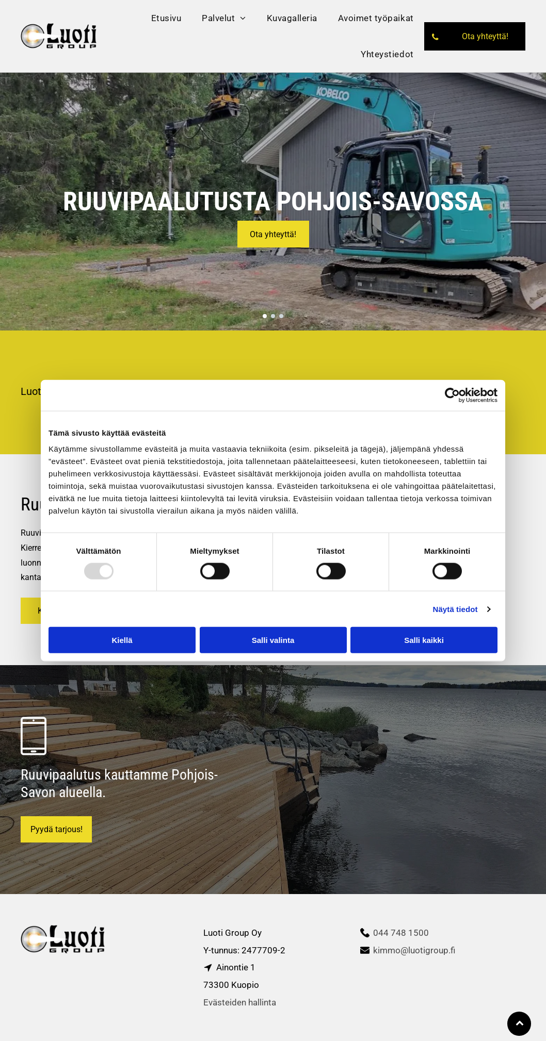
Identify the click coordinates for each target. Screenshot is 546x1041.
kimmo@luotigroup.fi (414, 950)
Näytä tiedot (455, 608)
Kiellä (121, 640)
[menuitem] (166, 18)
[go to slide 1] (265, 316)
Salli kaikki (424, 640)
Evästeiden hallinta (239, 1002)
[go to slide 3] (281, 316)
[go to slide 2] (273, 316)
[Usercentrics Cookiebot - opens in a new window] (452, 395)
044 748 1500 (401, 933)
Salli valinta (273, 640)
